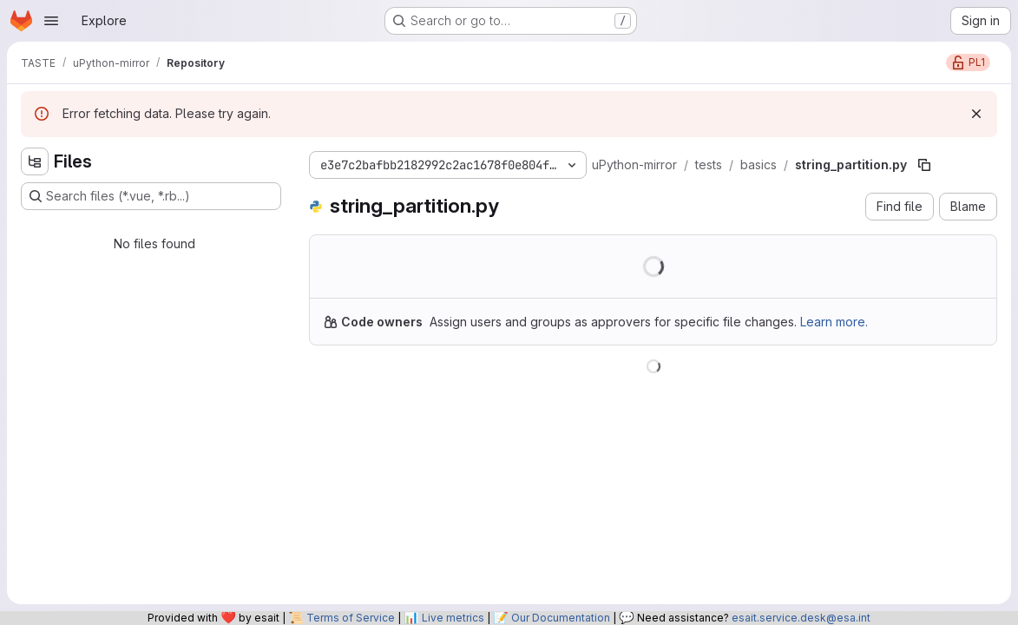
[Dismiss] (976, 113)
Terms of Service (350, 617)
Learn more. (834, 321)
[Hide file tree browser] (35, 161)
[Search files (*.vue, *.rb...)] (151, 196)
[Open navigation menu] (51, 21)
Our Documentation (560, 617)
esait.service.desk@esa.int (801, 617)
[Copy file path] (924, 165)
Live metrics (453, 617)
